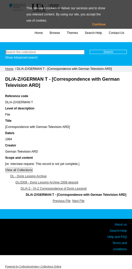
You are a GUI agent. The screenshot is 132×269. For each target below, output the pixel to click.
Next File (78, 201)
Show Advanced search (21, 57)
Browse (55, 33)
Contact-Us (116, 33)
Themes (72, 33)
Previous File (61, 201)
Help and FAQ (117, 237)
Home (39, 33)
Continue (99, 24)
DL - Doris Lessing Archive (28, 176)
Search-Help (93, 33)
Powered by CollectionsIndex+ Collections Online (33, 266)
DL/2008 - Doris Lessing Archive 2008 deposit (46, 182)
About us (121, 224)
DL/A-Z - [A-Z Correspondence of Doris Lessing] (54, 188)
